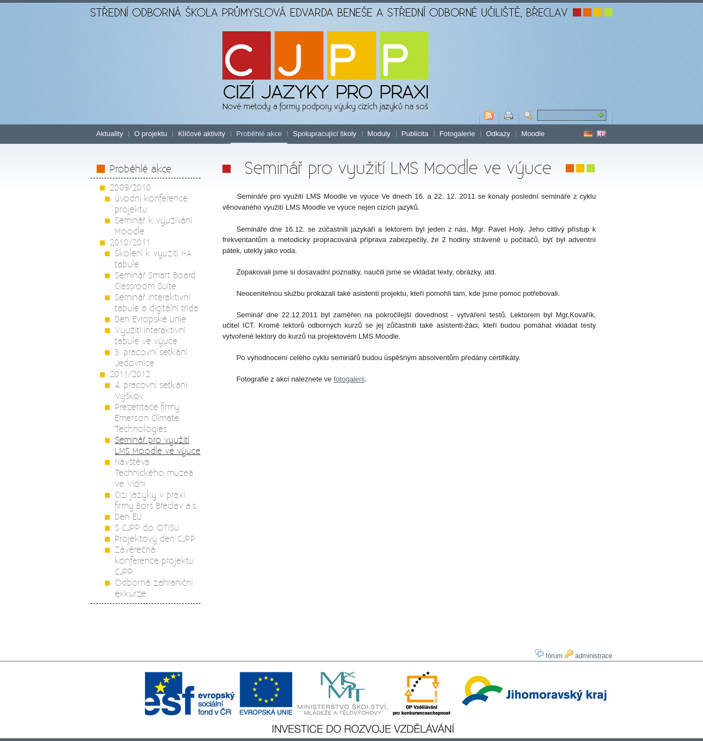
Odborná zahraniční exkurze (154, 587)
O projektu (150, 134)
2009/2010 (130, 187)
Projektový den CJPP (155, 538)
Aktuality (109, 134)
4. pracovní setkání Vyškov (151, 390)
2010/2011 (130, 241)
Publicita (414, 134)
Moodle (533, 134)
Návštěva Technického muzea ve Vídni (154, 472)
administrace (588, 656)
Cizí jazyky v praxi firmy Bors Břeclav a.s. (156, 500)
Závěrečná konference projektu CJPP (154, 560)
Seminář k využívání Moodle (153, 225)
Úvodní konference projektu (151, 203)
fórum (548, 656)
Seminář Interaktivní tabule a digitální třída (156, 302)
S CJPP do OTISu (147, 527)
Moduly (378, 134)
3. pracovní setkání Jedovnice (151, 357)
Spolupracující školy (324, 134)
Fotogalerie (457, 134)
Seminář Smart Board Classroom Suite (155, 280)
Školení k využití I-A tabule (153, 258)
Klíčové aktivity (201, 134)
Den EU (128, 516)
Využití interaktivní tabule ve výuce (150, 335)
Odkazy (498, 134)
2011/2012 (130, 373)
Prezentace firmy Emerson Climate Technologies (147, 417)
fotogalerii (348, 379)
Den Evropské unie (150, 318)
